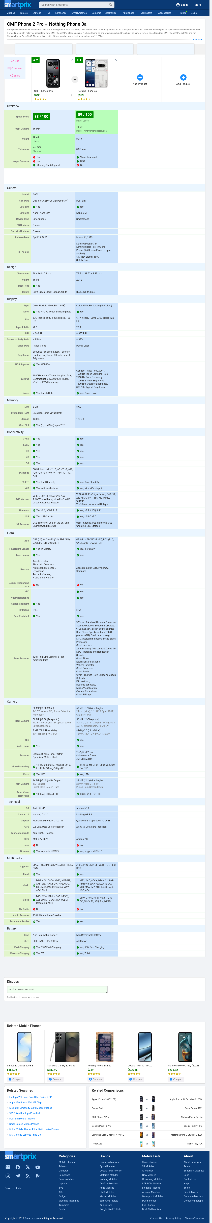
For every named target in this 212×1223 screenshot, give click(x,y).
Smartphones (149, 1162)
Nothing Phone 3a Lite (99, 1065)
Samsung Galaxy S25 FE (20, 1065)
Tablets (24, 13)
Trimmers (64, 1205)
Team (187, 1166)
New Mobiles (149, 1175)
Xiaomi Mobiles (108, 1196)
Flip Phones (148, 1205)
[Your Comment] (57, 989)
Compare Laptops (193, 1200)
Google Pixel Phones (111, 1170)
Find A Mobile (191, 1192)
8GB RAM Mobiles (151, 1183)
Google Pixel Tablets (110, 1209)
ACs (61, 1192)
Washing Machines (69, 1200)
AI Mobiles (148, 1170)
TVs (48, 13)
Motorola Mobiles (109, 1175)
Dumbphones (149, 1200)
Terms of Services (194, 1218)
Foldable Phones (151, 1187)
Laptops (37, 13)
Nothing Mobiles (108, 1179)
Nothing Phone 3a (87, 91)
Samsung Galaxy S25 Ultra (61, 1065)
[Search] (74, 5)
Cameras (96, 13)
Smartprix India (13, 1188)
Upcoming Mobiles (152, 1179)
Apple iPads (106, 1205)
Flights (182, 13)
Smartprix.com (33, 1218)
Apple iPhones (107, 1166)
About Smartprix (192, 1162)
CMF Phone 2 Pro (43, 91)
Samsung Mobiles (109, 1162)
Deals (194, 13)
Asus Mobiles (107, 1187)
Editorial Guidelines (194, 1170)
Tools (187, 1187)
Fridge (62, 1196)
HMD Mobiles (107, 1192)
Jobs (186, 1175)
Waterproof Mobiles (152, 1196)
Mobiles (11, 13)
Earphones (61, 13)
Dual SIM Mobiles (151, 1209)
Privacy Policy (173, 1218)
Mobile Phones (67, 1162)
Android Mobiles (151, 1192)
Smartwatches (79, 13)
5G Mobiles (148, 1166)
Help (186, 1183)
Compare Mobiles (193, 1196)
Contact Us (190, 1179)
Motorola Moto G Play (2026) (183, 1065)
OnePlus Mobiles (108, 1183)
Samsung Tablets (109, 1200)
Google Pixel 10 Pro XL (140, 1065)
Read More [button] (198, 39)
